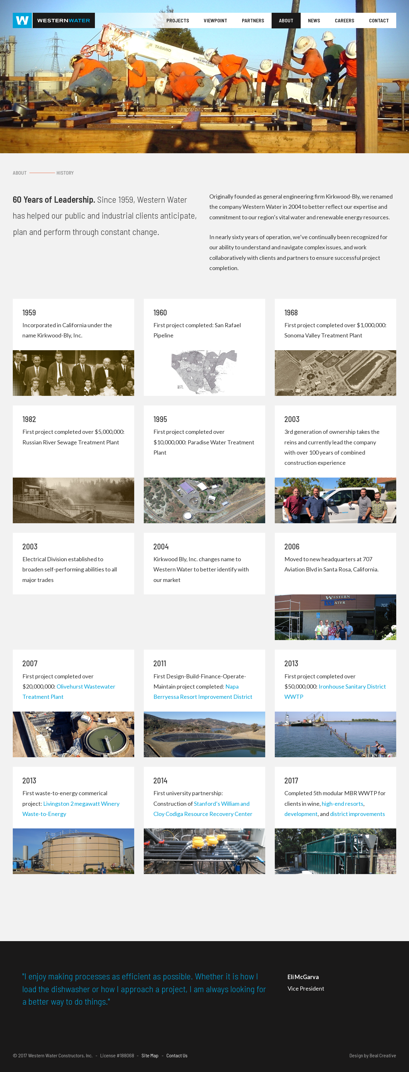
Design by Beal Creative (373, 1055)
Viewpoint (215, 20)
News (314, 20)
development (301, 813)
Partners (253, 20)
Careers (344, 20)
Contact (379, 20)
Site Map (150, 1055)
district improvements (357, 813)
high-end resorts (342, 803)
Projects (177, 20)
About (286, 20)
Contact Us (177, 1055)
